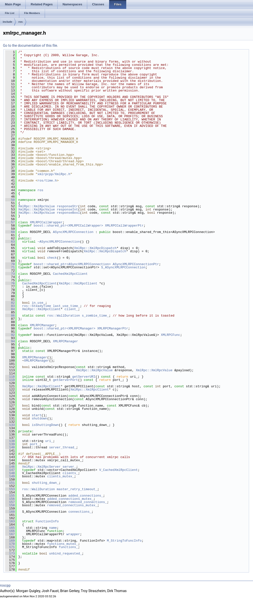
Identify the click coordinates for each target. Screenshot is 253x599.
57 (10, 222)
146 (10, 466)
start (36, 415)
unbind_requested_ (65, 553)
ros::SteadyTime (36, 306)
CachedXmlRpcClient (70, 274)
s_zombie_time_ (95, 315)
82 (10, 302)
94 (10, 341)
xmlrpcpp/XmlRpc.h (54, 174)
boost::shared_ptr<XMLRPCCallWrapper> (68, 225)
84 (10, 309)
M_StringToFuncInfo (124, 540)
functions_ (68, 547)
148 (10, 473)
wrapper (73, 534)
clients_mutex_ (60, 476)
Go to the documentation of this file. (30, 45)
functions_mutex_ (62, 544)
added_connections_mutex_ (70, 499)
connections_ (80, 511)
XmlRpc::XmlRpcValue (36, 206)
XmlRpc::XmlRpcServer (41, 466)
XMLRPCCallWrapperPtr (124, 225)
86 (10, 315)
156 (10, 499)
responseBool (68, 212)
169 (10, 540)
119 (10, 380)
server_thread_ (62, 447)
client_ (71, 309)
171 (10, 547)
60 (10, 232)
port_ (35, 444)
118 (10, 376)
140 (10, 447)
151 (10, 483)
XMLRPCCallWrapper (46, 222)
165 (10, 528)
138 (10, 441)
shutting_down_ (45, 483)
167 (10, 534)
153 (10, 489)
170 (10, 544)
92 (10, 335)
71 (10, 267)
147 (10, 470)
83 (10, 306)
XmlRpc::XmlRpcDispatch (95, 248)
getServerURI (83, 376)
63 (10, 241)
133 (10, 425)
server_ (69, 466)
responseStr (67, 206)
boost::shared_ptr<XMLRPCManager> (64, 328)
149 (10, 476)
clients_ (70, 473)
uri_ (49, 441)
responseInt (67, 209)
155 (10, 495)
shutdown (39, 418)
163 (10, 521)
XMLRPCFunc (170, 335)
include (7, 21)
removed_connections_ (87, 502)
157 (10, 502)
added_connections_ (85, 495)
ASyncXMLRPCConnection (73, 232)
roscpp (5, 585)
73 (10, 274)
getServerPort (65, 380)
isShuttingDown (45, 425)
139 (10, 444)
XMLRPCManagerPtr (112, 328)
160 (10, 511)
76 (10, 283)
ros (21, 21)
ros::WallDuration (63, 315)
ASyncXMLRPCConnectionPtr (136, 264)
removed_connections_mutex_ (72, 505)
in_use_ (38, 302)
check (52, 257)
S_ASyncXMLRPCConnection (123, 267)
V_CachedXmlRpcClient (118, 470)
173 (10, 553)
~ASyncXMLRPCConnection (59, 241)
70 (10, 264)
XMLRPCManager (42, 325)
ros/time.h (47, 180)
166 (10, 531)
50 (10, 200)
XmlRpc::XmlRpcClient (78, 283)
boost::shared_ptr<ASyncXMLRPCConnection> (72, 264)
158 (10, 505)
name (53, 528)
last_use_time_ (66, 306)
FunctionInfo (47, 521)
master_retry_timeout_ (77, 489)
